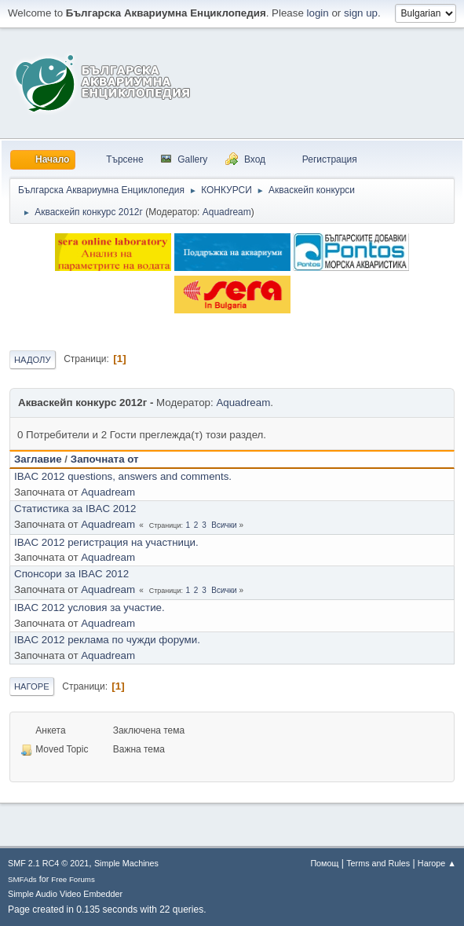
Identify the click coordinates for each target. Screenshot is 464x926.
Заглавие (38, 459)
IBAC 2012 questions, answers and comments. (123, 476)
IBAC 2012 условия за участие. (89, 607)
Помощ (324, 863)
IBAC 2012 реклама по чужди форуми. (107, 640)
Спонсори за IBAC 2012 (71, 574)
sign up (361, 13)
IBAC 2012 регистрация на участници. (106, 542)
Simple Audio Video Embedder (65, 894)
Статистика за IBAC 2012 (75, 508)
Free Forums (73, 879)
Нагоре (31, 686)
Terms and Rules (378, 863)
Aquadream (227, 212)
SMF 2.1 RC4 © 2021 (48, 863)
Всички (223, 525)
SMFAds (22, 879)
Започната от (105, 459)
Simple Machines (126, 863)
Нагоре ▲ (437, 863)
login (318, 13)
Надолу (32, 359)
